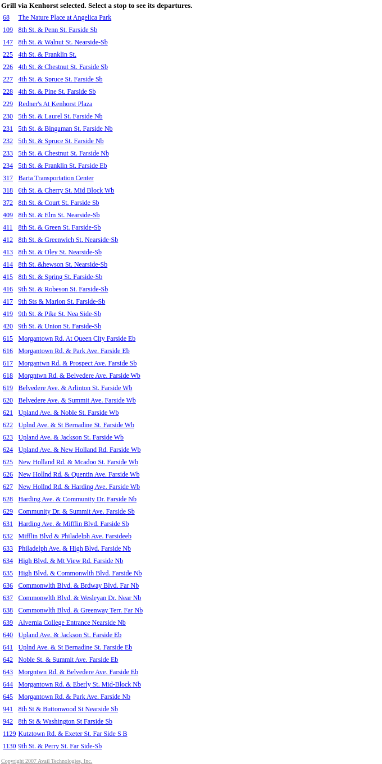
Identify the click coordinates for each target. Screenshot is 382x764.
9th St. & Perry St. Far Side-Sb (60, 746)
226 (8, 67)
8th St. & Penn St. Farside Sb (58, 30)
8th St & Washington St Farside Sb (66, 721)
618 (8, 375)
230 (8, 116)
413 (8, 252)
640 (8, 635)
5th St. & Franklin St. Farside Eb (63, 166)
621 (8, 413)
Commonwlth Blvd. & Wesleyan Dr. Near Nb (80, 598)
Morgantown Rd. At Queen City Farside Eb (77, 338)
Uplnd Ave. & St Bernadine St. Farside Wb (77, 425)
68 (6, 17)
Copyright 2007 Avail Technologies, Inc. (46, 761)
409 (8, 215)
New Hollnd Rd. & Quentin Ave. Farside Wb (79, 474)
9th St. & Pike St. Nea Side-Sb (60, 314)
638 (8, 610)
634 (8, 561)
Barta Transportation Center (56, 178)
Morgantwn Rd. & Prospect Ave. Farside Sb (78, 363)
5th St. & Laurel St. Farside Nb (61, 116)
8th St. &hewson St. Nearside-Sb (63, 264)
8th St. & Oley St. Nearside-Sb (60, 252)
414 (8, 264)
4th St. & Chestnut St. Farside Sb (63, 67)
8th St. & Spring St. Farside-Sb (61, 277)
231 (8, 128)
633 (8, 548)
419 (8, 314)
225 (8, 54)
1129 (9, 734)
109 (8, 30)
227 (8, 79)
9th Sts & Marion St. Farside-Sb (62, 301)
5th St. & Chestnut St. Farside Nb (64, 153)
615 (8, 338)
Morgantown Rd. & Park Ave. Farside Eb (74, 351)
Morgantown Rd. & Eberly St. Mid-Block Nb (80, 684)
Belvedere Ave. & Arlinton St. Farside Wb (76, 388)
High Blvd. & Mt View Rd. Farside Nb (71, 561)
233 (8, 153)
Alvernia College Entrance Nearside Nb (72, 622)
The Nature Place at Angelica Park (65, 17)
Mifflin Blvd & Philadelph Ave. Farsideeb (75, 536)
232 (8, 141)
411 (8, 227)
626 (8, 474)
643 (8, 672)
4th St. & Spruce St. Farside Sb (61, 79)
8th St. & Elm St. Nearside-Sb (59, 215)
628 (8, 499)
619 (8, 388)
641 (8, 647)
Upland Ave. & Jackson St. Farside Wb (71, 437)
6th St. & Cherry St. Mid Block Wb (67, 190)
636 (8, 585)
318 (8, 190)
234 (8, 166)
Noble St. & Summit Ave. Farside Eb (69, 660)
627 (8, 487)
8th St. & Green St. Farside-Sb (60, 227)
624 (8, 450)
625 (8, 462)
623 (8, 437)
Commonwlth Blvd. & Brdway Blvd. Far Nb (79, 585)
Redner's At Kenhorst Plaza (56, 104)
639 (8, 622)
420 (8, 326)
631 (8, 524)
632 (8, 536)
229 (8, 104)
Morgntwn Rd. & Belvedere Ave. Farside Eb (79, 672)
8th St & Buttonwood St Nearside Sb (68, 709)
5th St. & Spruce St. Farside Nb (61, 141)
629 (8, 511)
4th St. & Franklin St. (47, 54)
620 (8, 400)
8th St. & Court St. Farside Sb (59, 203)
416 (8, 289)
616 (8, 351)
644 (8, 684)
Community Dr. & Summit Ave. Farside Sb (77, 511)
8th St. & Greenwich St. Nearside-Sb (69, 240)
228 (8, 91)
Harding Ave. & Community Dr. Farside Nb (78, 499)
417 (8, 301)
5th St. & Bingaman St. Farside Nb (66, 128)
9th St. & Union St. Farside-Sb (60, 326)
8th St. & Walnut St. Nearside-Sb (63, 42)
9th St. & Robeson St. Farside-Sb (63, 289)
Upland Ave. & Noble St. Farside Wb (69, 413)
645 (8, 697)
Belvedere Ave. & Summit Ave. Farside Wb (77, 400)
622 (8, 425)
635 (8, 573)
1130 (9, 746)
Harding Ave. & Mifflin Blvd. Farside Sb (74, 524)
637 (8, 598)
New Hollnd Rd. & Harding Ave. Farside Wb (79, 487)
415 (8, 277)
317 (8, 178)
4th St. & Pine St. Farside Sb (57, 91)
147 (8, 42)
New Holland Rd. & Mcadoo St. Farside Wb (78, 462)
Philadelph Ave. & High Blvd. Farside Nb (75, 548)
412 (8, 240)
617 (8, 363)
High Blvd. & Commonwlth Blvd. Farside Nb (80, 573)
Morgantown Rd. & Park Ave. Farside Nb (75, 697)
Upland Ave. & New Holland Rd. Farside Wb (80, 450)
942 (8, 721)
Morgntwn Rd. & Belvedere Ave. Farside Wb (79, 375)
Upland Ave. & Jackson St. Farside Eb (70, 635)
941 (8, 709)
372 (8, 203)
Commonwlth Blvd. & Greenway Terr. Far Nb (81, 610)
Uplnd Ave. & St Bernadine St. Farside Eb (76, 647)
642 (8, 660)
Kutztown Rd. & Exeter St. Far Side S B (73, 734)
